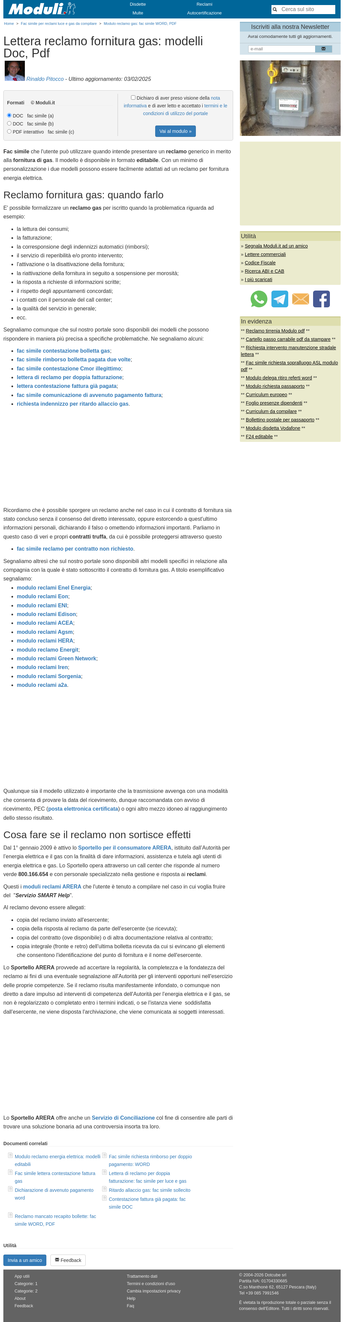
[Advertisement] (118, 459)
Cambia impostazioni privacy (153, 1291)
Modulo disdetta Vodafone (273, 428)
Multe (137, 12)
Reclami (204, 4)
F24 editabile (259, 436)
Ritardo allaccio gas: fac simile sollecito (149, 1190)
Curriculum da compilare (271, 411)
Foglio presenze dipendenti (274, 403)
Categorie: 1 (26, 1283)
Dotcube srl (275, 1275)
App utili (22, 1276)
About (20, 1298)
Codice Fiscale (260, 262)
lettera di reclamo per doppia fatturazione (69, 377)
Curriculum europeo (266, 394)
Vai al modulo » (175, 131)
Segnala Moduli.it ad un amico (276, 246)
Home (9, 23)
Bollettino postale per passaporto (280, 419)
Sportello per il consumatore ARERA (125, 848)
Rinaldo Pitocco (44, 79)
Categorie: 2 (26, 1291)
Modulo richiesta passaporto (275, 386)
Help (131, 1298)
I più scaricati (258, 279)
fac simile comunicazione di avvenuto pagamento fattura (89, 395)
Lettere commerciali (265, 254)
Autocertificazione (204, 12)
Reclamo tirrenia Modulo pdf (275, 331)
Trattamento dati (142, 1276)
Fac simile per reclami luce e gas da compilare (59, 23)
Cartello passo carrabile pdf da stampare (288, 339)
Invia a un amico (25, 1260)
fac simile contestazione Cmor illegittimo (69, 368)
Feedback (68, 1260)
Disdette (138, 4)
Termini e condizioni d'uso (151, 1283)
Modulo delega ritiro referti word (279, 377)
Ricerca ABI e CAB (265, 271)
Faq (130, 1306)
